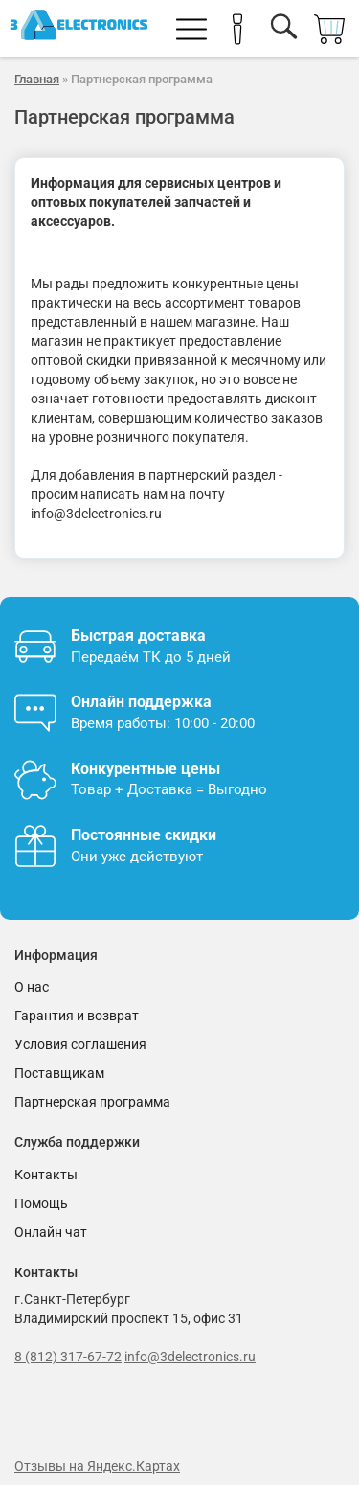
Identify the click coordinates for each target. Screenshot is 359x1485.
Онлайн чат (50, 1232)
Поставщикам (59, 1073)
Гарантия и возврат (76, 1015)
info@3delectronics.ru (190, 1356)
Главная (36, 79)
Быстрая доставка (138, 636)
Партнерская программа (92, 1101)
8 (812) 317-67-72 (68, 1356)
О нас (31, 986)
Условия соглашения (80, 1044)
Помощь (41, 1203)
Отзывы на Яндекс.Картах (97, 1466)
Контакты (46, 1174)
